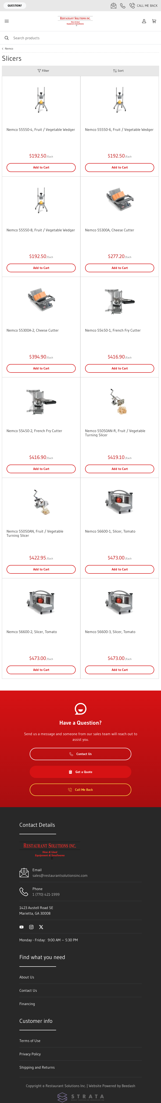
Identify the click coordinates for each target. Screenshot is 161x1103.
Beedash (128, 1085)
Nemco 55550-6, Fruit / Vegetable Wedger (119, 129)
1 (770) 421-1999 (46, 894)
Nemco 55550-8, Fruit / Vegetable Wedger (41, 230)
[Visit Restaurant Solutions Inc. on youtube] (21, 926)
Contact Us (80, 754)
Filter (43, 70)
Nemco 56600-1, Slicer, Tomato (110, 531)
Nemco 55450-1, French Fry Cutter (113, 330)
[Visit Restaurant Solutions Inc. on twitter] (41, 926)
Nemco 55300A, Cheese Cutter (109, 230)
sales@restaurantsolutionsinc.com (60, 875)
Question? (15, 5)
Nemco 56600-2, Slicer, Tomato (32, 632)
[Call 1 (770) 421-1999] (123, 5)
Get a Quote (80, 772)
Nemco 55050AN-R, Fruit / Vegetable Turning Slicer (115, 433)
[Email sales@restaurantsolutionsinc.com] (113, 5)
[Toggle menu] (6, 21)
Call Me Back (143, 5)
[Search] (80, 37)
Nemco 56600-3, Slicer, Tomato (110, 632)
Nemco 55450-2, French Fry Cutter (34, 431)
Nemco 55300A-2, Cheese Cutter (33, 330)
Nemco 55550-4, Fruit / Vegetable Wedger (41, 129)
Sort (118, 70)
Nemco (9, 48)
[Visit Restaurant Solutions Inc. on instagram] (31, 926)
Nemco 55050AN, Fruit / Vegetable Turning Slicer (35, 533)
